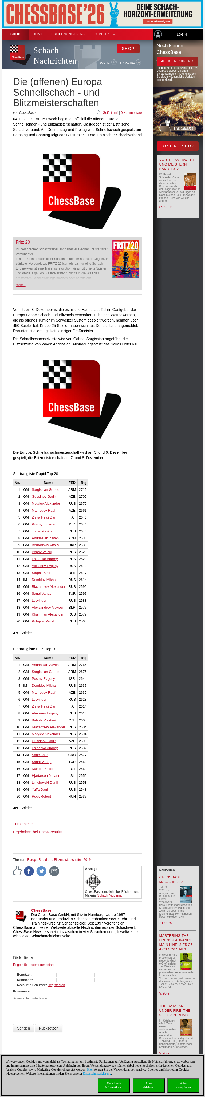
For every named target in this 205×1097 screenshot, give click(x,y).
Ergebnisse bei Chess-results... (39, 832)
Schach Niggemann (111, 895)
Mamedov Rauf (43, 510)
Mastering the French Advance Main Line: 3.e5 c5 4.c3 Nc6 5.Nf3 (176, 942)
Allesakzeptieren (183, 1085)
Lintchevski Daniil (45, 783)
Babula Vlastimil (44, 720)
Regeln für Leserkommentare (33, 965)
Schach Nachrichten (55, 56)
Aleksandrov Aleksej (47, 607)
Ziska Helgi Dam (44, 517)
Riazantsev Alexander (48, 587)
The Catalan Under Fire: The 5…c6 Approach (175, 1010)
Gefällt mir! (110, 113)
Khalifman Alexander (48, 614)
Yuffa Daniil (40, 789)
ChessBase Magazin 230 (171, 879)
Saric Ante (40, 755)
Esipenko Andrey (45, 559)
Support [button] (104, 34)
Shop (15, 34)
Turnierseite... (24, 824)
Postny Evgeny (43, 524)
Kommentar (22, 991)
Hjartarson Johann (46, 776)
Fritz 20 (23, 242)
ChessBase (41, 910)
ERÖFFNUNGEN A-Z (68, 34)
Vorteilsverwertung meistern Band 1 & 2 (177, 164)
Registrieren (56, 985)
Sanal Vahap (42, 594)
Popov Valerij (42, 552)
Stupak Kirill (41, 573)
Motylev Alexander (46, 503)
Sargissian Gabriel (46, 490)
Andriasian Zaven (45, 538)
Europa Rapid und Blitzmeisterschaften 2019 (58, 860)
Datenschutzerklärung (97, 1073)
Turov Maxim (42, 531)
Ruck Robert (41, 796)
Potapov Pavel (43, 621)
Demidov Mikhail (44, 580)
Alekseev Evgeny (45, 566)
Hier (90, 1069)
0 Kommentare (131, 113)
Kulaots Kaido (42, 769)
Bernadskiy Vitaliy (45, 545)
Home (38, 34)
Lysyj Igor (39, 600)
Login (182, 35)
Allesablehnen (148, 1085)
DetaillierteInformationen (114, 1085)
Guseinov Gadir (44, 497)
